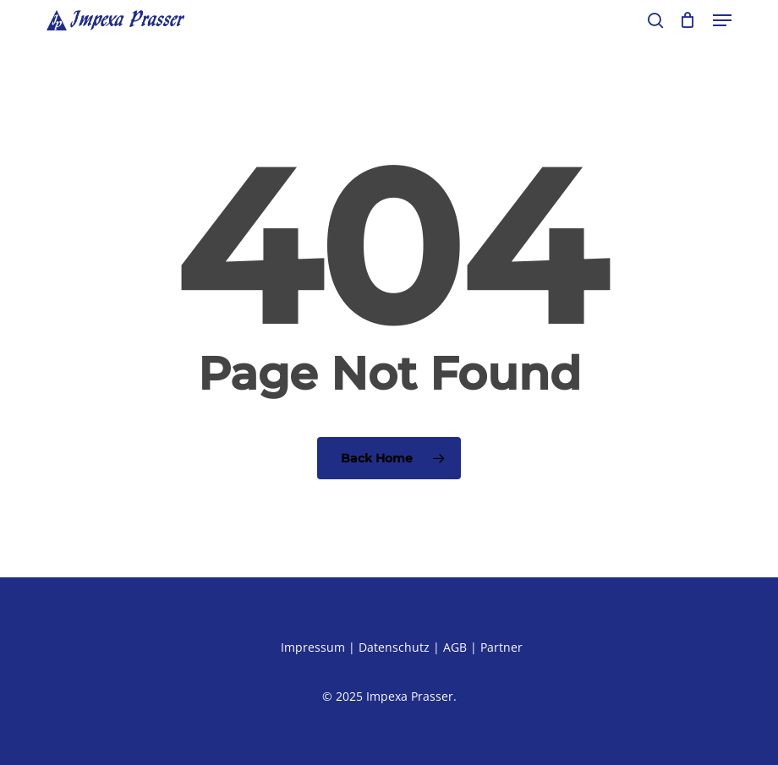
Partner (501, 647)
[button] (722, 20)
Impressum (313, 647)
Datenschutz (394, 647)
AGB (455, 647)
